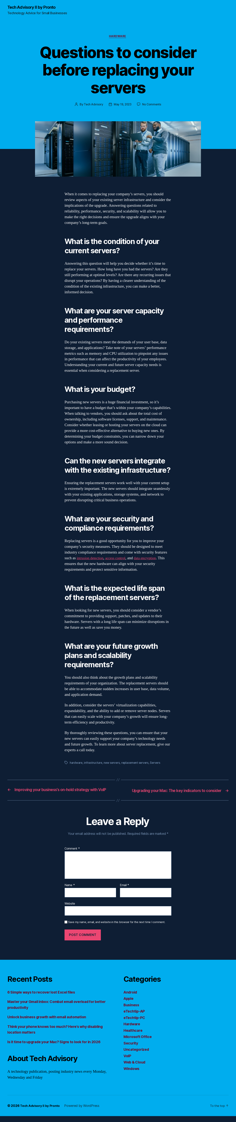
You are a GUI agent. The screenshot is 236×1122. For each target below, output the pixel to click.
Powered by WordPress (83, 1112)
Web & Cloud (136, 1068)
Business (132, 1010)
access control (118, 558)
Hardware (118, 37)
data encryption (150, 558)
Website (70, 909)
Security (131, 1049)
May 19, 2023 (122, 105)
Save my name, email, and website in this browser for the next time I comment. (116, 928)
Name (70, 891)
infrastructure (93, 763)
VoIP (128, 1061)
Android (131, 998)
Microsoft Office (139, 1042)
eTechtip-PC (135, 1023)
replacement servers (136, 763)
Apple (129, 1004)
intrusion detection (91, 558)
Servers (157, 763)
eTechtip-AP (135, 1017)
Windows (132, 1074)
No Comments (152, 105)
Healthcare (134, 1036)
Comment (72, 854)
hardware (76, 763)
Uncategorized (137, 1055)
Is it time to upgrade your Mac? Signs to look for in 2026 (58, 1047)
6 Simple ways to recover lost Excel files (44, 998)
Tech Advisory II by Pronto (33, 7)
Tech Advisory (93, 105)
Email (124, 891)
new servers (112, 763)
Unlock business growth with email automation (50, 1022)
